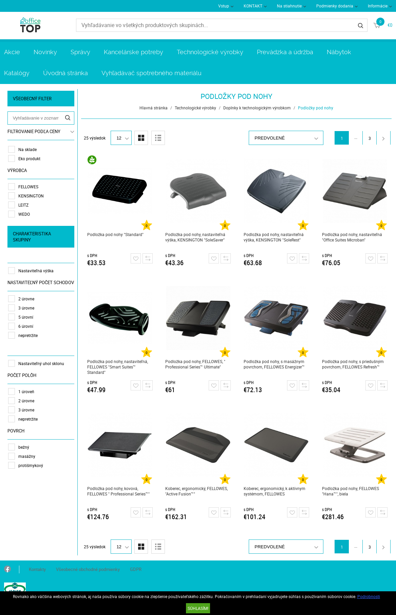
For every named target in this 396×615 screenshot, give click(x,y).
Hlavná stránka (153, 107)
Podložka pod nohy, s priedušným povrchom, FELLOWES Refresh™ (353, 364)
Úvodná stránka (65, 73)
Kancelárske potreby (133, 52)
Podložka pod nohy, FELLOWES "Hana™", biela (350, 491)
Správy (80, 52)
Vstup (223, 5)
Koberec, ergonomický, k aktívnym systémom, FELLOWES (274, 491)
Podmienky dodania (334, 5)
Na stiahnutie (289, 5)
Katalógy (17, 73)
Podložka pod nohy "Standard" (115, 234)
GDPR (136, 569)
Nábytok (339, 52)
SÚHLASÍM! (198, 608)
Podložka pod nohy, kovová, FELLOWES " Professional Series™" (118, 491)
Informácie (378, 5)
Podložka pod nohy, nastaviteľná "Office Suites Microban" (352, 237)
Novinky (45, 52)
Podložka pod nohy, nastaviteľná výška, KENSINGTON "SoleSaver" (195, 237)
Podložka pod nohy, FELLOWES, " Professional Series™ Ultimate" (195, 364)
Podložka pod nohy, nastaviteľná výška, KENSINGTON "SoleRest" (274, 237)
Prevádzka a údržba (285, 52)
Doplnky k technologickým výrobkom (257, 107)
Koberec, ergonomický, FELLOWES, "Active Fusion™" (196, 491)
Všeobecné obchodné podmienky (88, 569)
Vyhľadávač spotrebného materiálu (151, 73)
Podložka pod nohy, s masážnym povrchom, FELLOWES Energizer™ (274, 364)
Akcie (12, 52)
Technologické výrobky (210, 52)
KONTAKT (253, 5)
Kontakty (37, 569)
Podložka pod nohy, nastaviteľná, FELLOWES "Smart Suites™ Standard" (117, 367)
